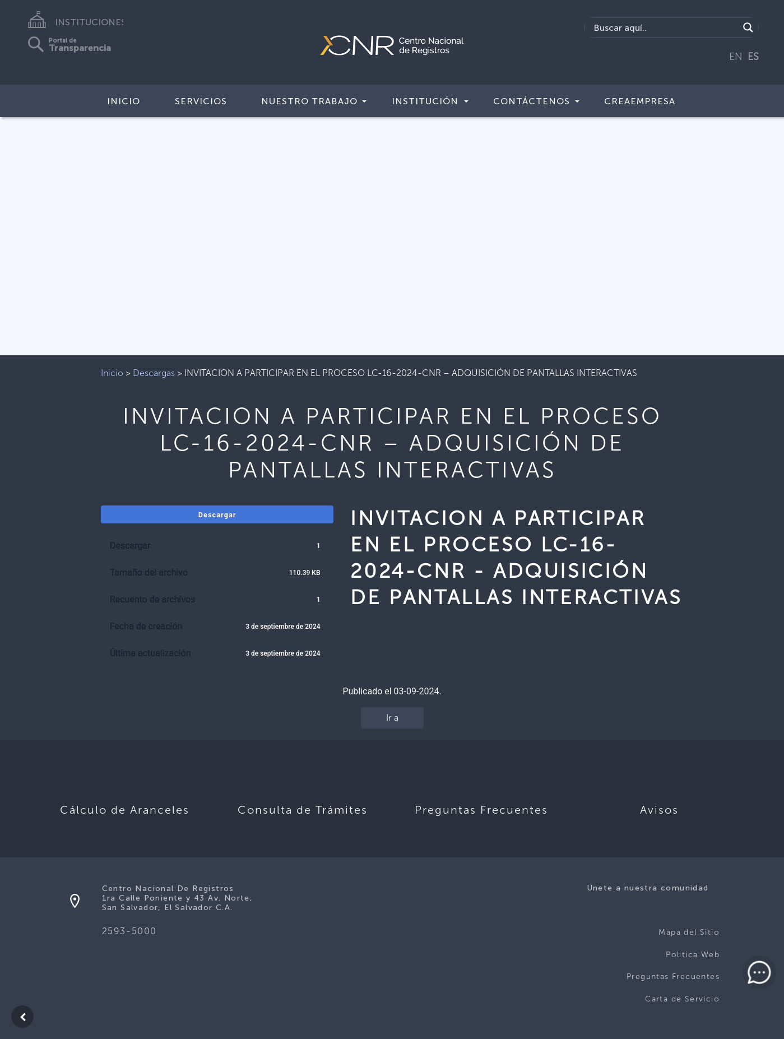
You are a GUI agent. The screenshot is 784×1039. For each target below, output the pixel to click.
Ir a (392, 717)
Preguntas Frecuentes (673, 976)
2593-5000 (129, 931)
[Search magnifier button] (748, 27)
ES (753, 56)
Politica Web (693, 954)
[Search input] (664, 27)
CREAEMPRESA (639, 101)
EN (736, 56)
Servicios (201, 101)
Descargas (154, 373)
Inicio (123, 101)
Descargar (217, 515)
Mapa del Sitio (689, 932)
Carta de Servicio (682, 999)
